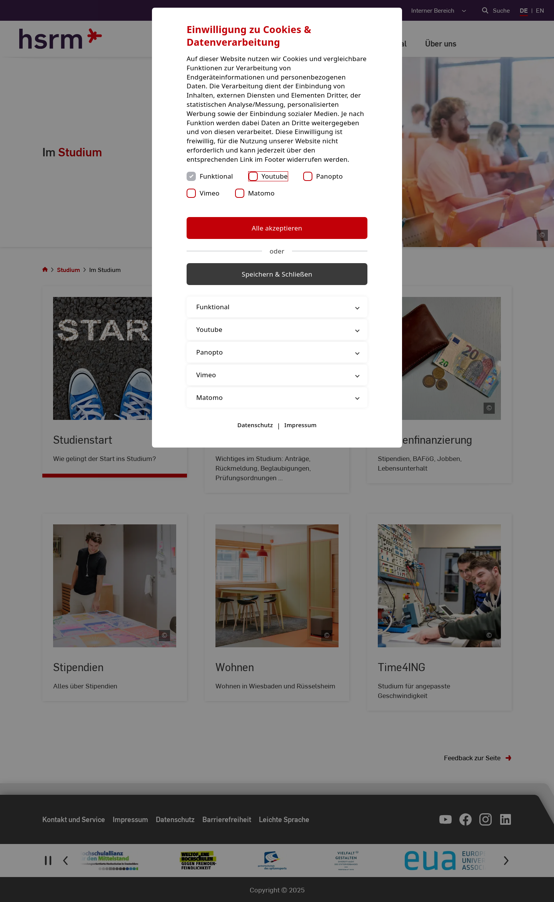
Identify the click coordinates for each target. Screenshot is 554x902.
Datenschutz (255, 425)
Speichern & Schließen (277, 274)
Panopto (329, 176)
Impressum (300, 425)
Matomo (261, 193)
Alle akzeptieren (277, 228)
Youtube (275, 176)
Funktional (216, 176)
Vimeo (210, 193)
